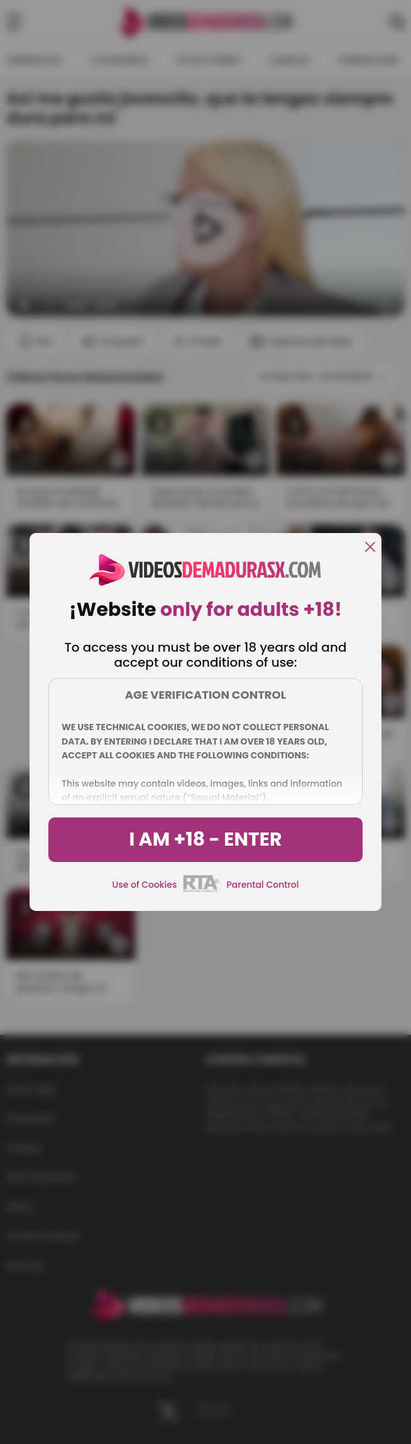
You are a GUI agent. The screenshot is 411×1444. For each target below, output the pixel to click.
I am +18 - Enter (205, 839)
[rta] (201, 890)
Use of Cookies (144, 884)
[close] (370, 548)
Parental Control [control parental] (262, 884)
